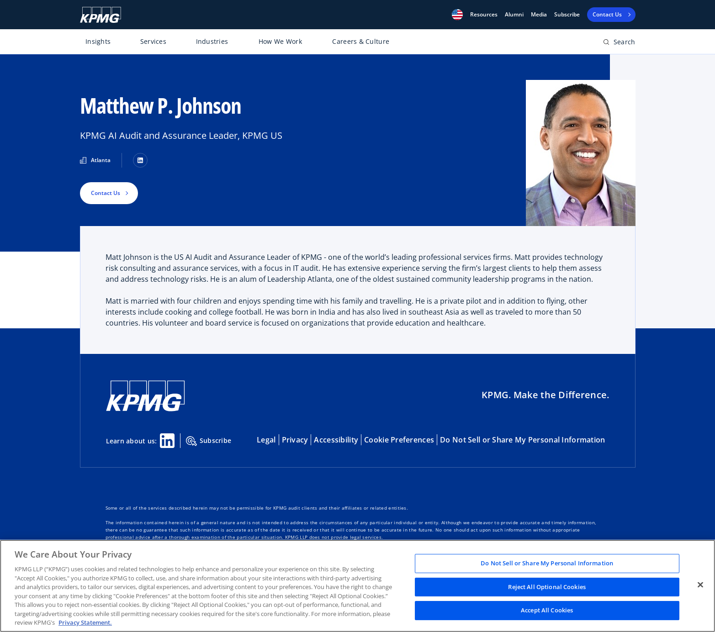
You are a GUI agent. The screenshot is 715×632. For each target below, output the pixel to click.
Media (539, 14)
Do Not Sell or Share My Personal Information (522, 440)
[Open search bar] (619, 44)
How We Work (280, 41)
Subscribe (567, 14)
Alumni (514, 14)
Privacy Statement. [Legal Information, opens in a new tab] (85, 622)
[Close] (700, 585)
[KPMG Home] (100, 15)
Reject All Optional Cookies (547, 587)
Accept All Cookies (547, 610)
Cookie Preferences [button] (399, 440)
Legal (266, 440)
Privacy (295, 440)
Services (153, 41)
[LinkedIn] (140, 160)
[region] (357, 586)
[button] (457, 14)
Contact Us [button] (105, 193)
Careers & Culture (360, 41)
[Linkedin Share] (167, 440)
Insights (98, 41)
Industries (212, 41)
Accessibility (336, 440)
